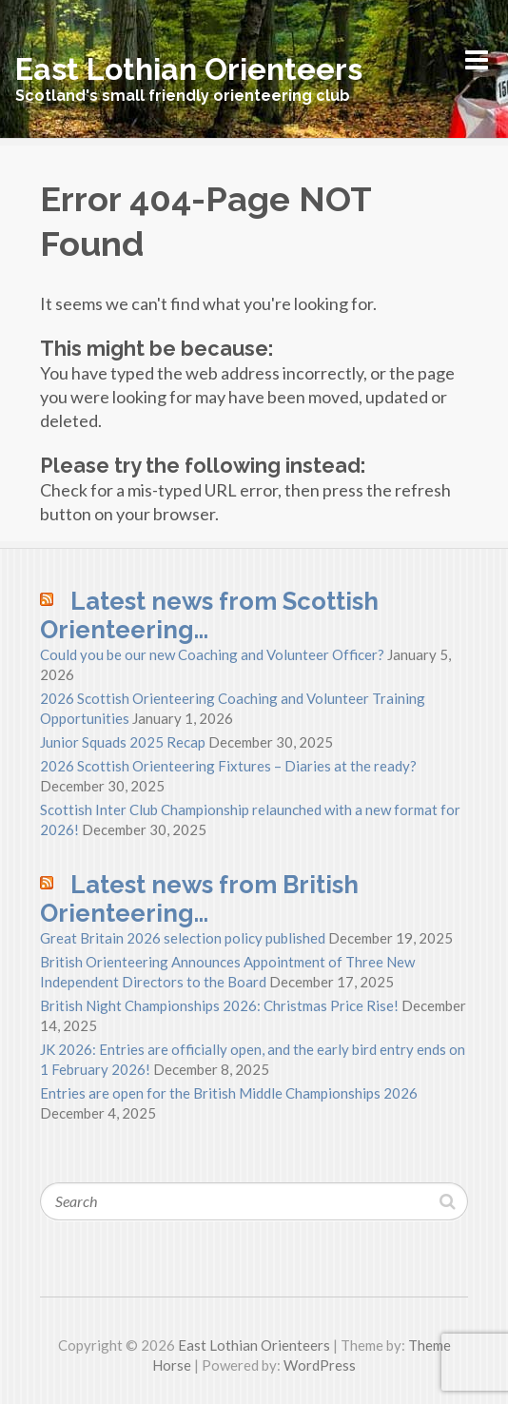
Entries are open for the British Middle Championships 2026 (229, 1093)
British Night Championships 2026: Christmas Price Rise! (219, 1005)
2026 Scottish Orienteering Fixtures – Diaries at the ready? (228, 765)
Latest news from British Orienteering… (199, 899)
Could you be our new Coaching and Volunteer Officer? (212, 654)
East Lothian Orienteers (188, 69)
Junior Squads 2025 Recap (122, 742)
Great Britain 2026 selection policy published (182, 937)
